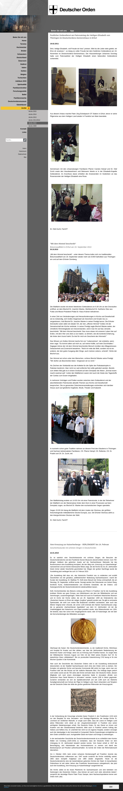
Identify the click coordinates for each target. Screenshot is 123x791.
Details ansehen (62, 787)
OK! (111, 785)
